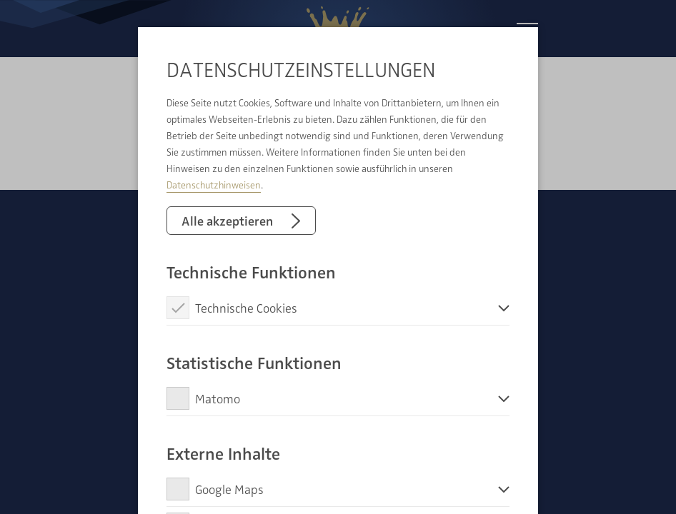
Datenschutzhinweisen (213, 184)
